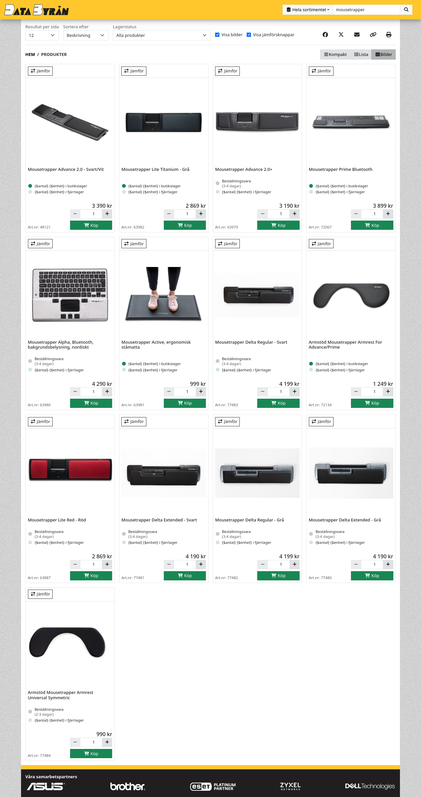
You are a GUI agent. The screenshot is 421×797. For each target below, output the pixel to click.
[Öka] (107, 213)
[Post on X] (341, 34)
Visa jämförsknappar (274, 34)
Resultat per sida (42, 27)
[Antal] (91, 213)
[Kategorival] (308, 10)
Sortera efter (75, 27)
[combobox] (367, 10)
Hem (30, 54)
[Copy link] (373, 34)
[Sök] (406, 10)
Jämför (40, 70)
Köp (91, 225)
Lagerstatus (124, 27)
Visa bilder (232, 34)
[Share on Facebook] (325, 34)
